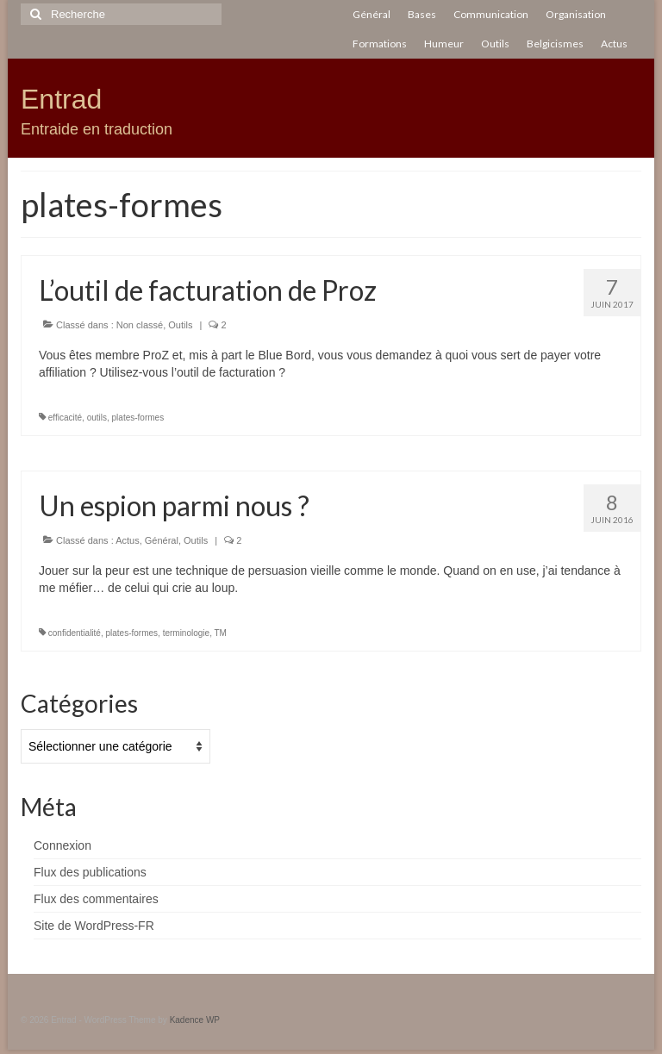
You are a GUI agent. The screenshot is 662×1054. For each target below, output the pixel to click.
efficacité (65, 417)
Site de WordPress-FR (94, 925)
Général (161, 540)
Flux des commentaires (96, 899)
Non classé (139, 325)
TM (221, 633)
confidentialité (74, 633)
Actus (128, 540)
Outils (180, 325)
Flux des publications (90, 872)
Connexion (62, 845)
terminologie (186, 633)
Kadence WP (195, 1020)
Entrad (61, 99)
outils (97, 417)
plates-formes (138, 417)
